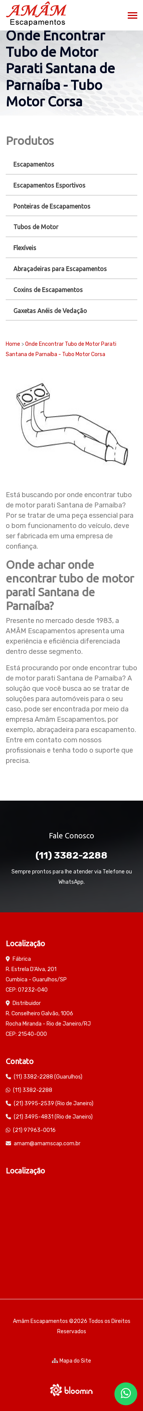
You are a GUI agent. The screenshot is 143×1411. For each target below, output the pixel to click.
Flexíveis (24, 247)
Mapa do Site (71, 1361)
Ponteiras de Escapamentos (51, 206)
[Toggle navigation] (132, 16)
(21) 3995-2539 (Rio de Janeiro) (53, 1103)
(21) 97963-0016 (34, 1130)
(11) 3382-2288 (71, 855)
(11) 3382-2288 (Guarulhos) (48, 1077)
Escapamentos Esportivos (49, 185)
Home (13, 344)
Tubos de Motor (35, 226)
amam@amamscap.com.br (47, 1143)
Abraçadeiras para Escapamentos (60, 268)
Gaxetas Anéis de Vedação (50, 310)
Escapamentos (33, 164)
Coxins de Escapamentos (48, 289)
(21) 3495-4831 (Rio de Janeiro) (53, 1117)
